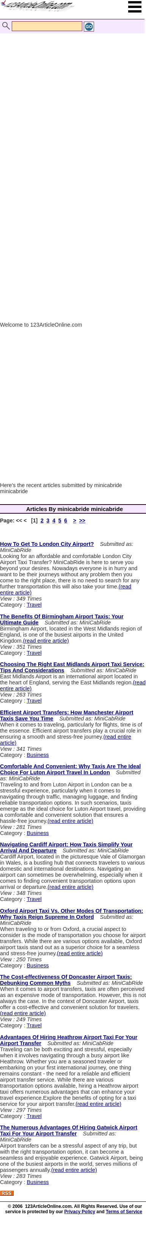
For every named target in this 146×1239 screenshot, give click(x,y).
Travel (34, 605)
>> (82, 520)
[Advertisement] (71, 99)
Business (38, 755)
